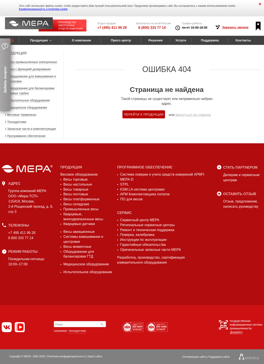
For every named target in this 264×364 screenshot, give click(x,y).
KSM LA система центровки (142, 189)
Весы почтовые (75, 194)
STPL (124, 184)
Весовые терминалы (21, 114)
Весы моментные (77, 246)
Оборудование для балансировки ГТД (78, 254)
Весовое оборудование (79, 174)
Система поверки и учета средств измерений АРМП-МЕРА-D (162, 177)
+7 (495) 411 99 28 (112, 27)
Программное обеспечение (26, 136)
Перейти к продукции (144, 114)
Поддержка (210, 40)
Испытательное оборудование (28, 100)
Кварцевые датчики (79, 224)
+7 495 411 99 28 (21, 233)
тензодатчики (77, 330)
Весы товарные (75, 189)
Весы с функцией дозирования (29, 69)
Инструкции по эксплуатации (143, 240)
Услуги (180, 40)
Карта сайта (95, 356)
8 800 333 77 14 (20, 238)
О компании (81, 40)
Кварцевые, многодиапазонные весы (83, 216)
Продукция (39, 40)
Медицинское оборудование (27, 107)
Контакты (243, 40)
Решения (155, 40)
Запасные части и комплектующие (31, 129)
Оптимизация (194, 356)
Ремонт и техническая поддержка (147, 230)
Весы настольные (77, 184)
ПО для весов (131, 199)
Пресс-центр (121, 40)
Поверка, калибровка (137, 235)
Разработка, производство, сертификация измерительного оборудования (151, 260)
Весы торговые (75, 179)
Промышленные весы (81, 209)
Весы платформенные (81, 199)
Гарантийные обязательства (143, 244)
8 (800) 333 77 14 (152, 27)
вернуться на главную (193, 115)
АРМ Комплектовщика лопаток (145, 194)
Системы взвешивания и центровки (83, 239)
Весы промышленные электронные (32, 62)
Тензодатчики (16, 122)
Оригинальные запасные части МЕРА (150, 249)
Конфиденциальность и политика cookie (43, 9)
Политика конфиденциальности (66, 356)
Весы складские (76, 204)
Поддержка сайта (218, 356)
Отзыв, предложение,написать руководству (240, 203)
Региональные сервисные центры (147, 225)
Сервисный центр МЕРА (139, 220)
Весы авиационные (79, 231)
